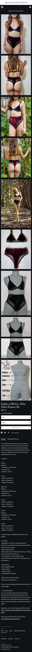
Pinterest (17, 638)
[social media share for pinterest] (8, 432)
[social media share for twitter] (5, 432)
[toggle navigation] (2, 7)
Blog (6, 630)
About (11, 630)
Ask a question (15, 432)
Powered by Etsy (5, 649)
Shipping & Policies (13, 439)
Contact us (4, 632)
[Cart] (30, 7)
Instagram (4, 638)
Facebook (10, 638)
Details (3, 439)
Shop (2, 630)
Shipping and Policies (19, 630)
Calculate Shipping (6, 413)
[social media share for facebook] (2, 432)
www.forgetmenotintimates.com (10, 619)
